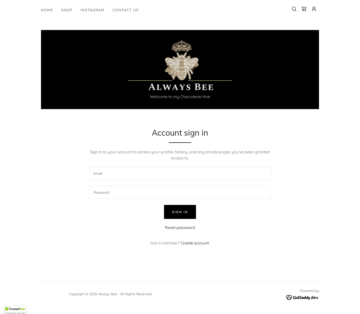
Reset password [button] (180, 227)
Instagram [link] (92, 10)
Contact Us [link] (125, 10)
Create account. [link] (195, 242)
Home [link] (47, 10)
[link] (304, 9)
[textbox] (179, 173)
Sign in (180, 212)
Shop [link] (66, 10)
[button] (314, 9)
